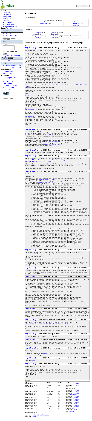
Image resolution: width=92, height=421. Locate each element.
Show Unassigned (10, 35)
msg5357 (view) (30, 48)
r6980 (33, 361)
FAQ (4, 80)
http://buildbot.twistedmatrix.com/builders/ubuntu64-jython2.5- (56, 85)
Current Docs (8, 72)
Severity (76, 22)
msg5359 (76, 409)
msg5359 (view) (30, 129)
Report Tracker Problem (12, 68)
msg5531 (76, 384)
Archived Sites (8, 24)
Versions (76, 24)
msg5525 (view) (30, 348)
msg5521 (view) (30, 320)
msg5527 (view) (30, 358)
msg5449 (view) (30, 150)
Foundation (7, 22)
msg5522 (76, 393)
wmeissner (73, 394)
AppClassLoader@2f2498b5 (46, 179)
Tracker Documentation (12, 66)
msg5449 (76, 406)
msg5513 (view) (30, 250)
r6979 (45, 353)
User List (6, 61)
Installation (7, 17)
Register (6, 56)
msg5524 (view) (30, 339)
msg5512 (76, 403)
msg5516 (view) (30, 308)
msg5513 (76, 402)
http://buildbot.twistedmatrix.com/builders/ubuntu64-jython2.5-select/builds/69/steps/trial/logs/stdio (48, 160)
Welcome (6, 13)
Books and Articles (10, 85)
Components (43, 24)
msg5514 (76, 400)
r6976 (37, 164)
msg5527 (76, 385)
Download (7, 15)
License (6, 20)
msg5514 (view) (30, 268)
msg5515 (76, 399)
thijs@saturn (29, 96)
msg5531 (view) (30, 364)
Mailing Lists (7, 19)
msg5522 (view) (30, 334)
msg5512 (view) (30, 171)
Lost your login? (16, 56)
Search (5, 37)
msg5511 (76, 405)
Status (38, 32)
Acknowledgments (10, 26)
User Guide (7, 83)
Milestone (76, 25)
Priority (38, 38)
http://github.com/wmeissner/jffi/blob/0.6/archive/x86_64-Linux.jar (49, 324)
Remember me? (12, 52)
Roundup (34, 416)
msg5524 (76, 391)
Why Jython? (8, 81)
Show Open (7, 33)
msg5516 (76, 397)
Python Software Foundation (40, 415)
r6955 (49, 135)
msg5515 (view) (30, 276)
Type (45, 22)
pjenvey (74, 408)
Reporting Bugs (9, 89)
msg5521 (76, 396)
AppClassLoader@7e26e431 (53, 141)
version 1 (74, 258)
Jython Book (7, 74)
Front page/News (9, 78)
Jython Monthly (8, 87)
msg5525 (76, 390)
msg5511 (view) (30, 156)
